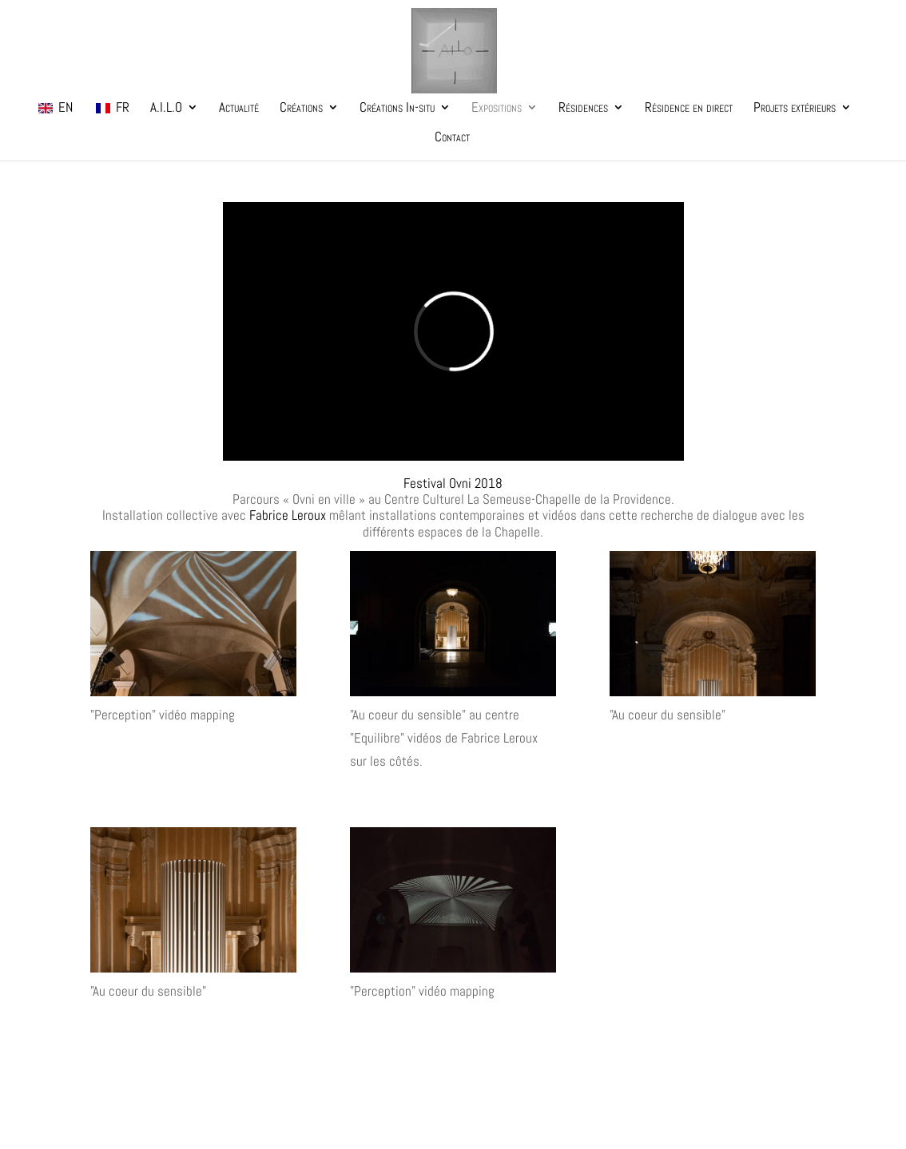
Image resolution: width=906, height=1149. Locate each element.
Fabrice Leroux (287, 515)
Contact (452, 138)
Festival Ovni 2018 (453, 483)
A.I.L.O (166, 108)
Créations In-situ (397, 108)
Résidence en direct (689, 108)
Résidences (583, 108)
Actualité (239, 108)
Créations (301, 108)
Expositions (496, 108)
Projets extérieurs (794, 108)
